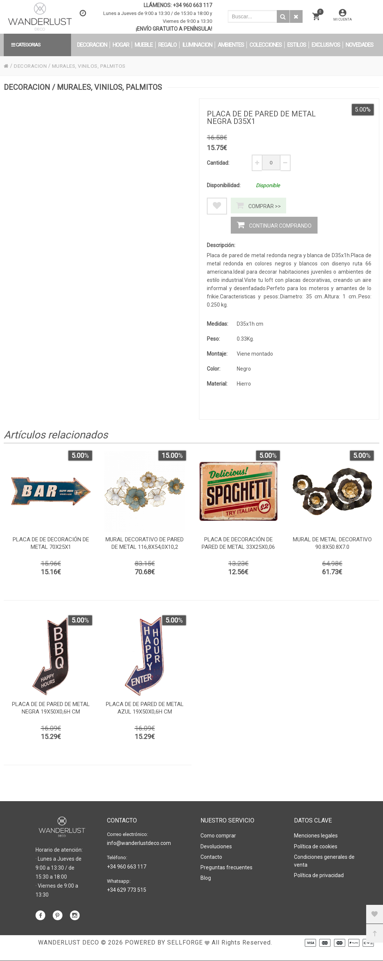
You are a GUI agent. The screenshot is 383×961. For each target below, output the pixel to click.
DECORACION (31, 66)
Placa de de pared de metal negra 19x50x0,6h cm (51, 710)
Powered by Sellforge (164, 953)
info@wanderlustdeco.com (139, 844)
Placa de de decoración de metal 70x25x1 (51, 546)
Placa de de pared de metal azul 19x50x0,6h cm (145, 710)
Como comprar (218, 837)
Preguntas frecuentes (226, 867)
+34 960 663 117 (192, 5)
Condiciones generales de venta (324, 861)
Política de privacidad (319, 875)
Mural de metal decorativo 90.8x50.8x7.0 (332, 546)
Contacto (211, 857)
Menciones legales (316, 837)
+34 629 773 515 (126, 890)
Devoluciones (216, 847)
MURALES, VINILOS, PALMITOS (92, 66)
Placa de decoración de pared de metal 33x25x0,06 (238, 546)
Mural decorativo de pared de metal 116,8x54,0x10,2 (144, 546)
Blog (205, 877)
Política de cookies (315, 847)
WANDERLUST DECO (68, 953)
